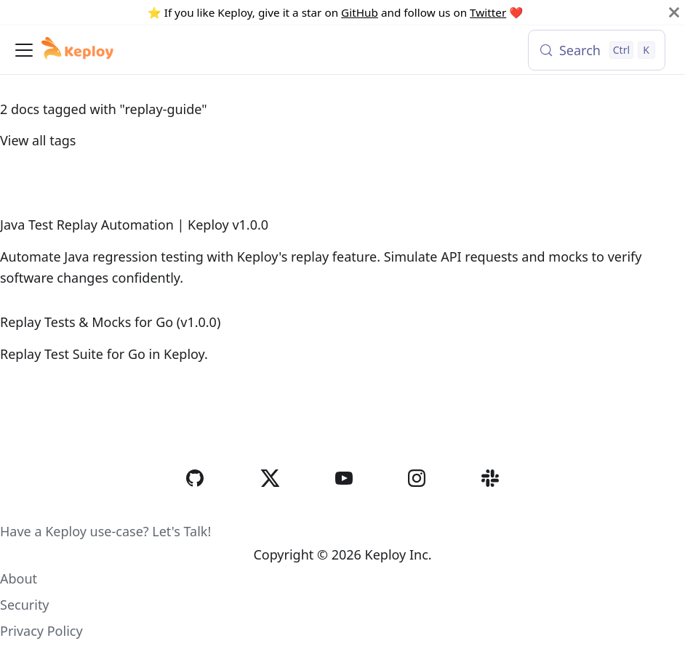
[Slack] (490, 508)
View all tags (38, 140)
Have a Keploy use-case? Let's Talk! (105, 531)
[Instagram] (417, 508)
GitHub (359, 12)
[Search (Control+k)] (596, 50)
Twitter (488, 12)
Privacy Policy (41, 630)
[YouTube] (344, 508)
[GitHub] (195, 508)
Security (24, 604)
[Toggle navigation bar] (24, 50)
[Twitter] (269, 508)
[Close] (674, 12)
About (18, 578)
